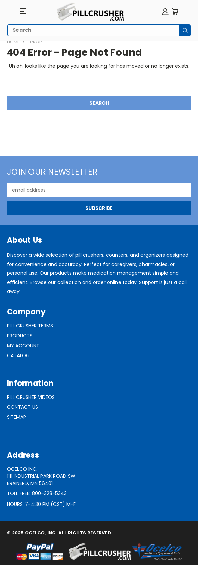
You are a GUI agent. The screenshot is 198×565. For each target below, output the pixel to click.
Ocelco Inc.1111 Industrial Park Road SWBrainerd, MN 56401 (41, 476)
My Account (23, 345)
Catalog (18, 355)
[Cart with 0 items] (174, 11)
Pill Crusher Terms (30, 325)
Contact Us (22, 407)
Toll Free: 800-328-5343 (37, 493)
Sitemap (16, 417)
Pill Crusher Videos (31, 397)
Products (20, 335)
